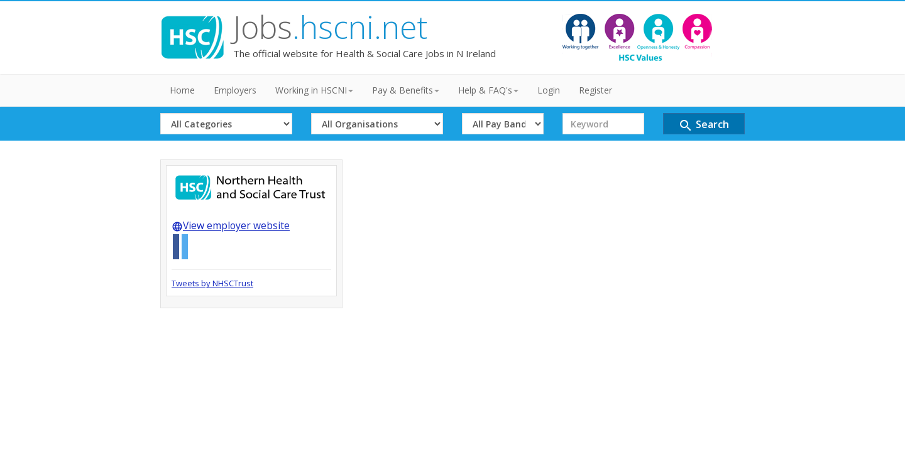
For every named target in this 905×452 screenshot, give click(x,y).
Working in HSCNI (314, 90)
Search (703, 125)
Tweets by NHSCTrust (212, 283)
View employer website (231, 225)
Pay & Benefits (405, 90)
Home (182, 90)
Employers (235, 90)
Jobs (330, 27)
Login (548, 90)
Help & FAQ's (488, 90)
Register (595, 90)
